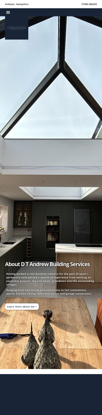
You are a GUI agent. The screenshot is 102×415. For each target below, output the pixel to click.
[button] (8, 12)
